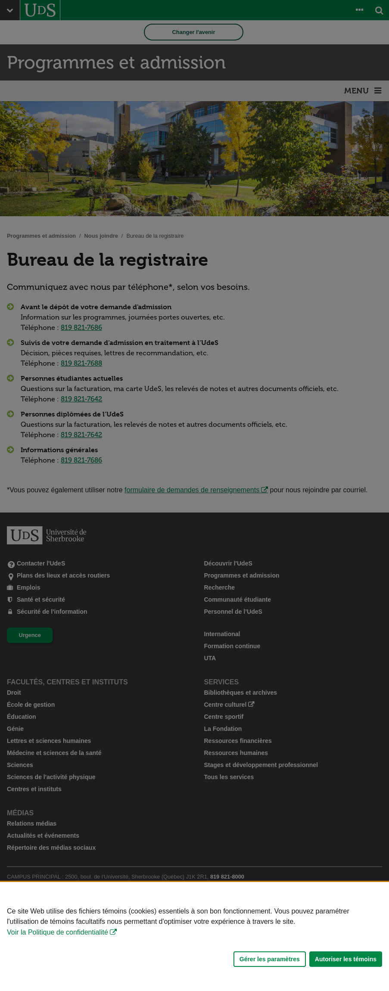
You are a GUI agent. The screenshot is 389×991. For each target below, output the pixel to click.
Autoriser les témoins (346, 959)
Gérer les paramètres (270, 959)
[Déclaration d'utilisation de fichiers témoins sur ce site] (194, 936)
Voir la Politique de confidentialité (57, 932)
